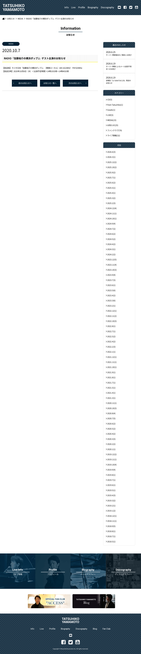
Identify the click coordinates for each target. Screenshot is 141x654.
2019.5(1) (111, 490)
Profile (81, 7)
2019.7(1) (111, 480)
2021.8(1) (111, 377)
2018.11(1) (112, 521)
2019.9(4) (111, 469)
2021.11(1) (112, 362)
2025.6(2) (111, 182)
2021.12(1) (112, 357)
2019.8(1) (111, 474)
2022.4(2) (111, 341)
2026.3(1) (111, 157)
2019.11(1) (112, 459)
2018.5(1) (111, 541)
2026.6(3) (111, 151)
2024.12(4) (112, 208)
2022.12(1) (112, 310)
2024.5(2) (111, 239)
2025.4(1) (111, 192)
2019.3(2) (111, 500)
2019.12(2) (112, 454)
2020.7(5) (111, 418)
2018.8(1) (111, 531)
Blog (95, 629)
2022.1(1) (111, 351)
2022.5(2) (111, 336)
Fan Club (106, 629)
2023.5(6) (111, 290)
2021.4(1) (111, 392)
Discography (107, 7)
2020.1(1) (111, 449)
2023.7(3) (111, 280)
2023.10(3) (112, 269)
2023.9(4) (111, 274)
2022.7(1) (111, 331)
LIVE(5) (110, 115)
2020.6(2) (111, 423)
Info (66, 7)
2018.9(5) (111, 526)
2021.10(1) (112, 367)
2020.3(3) (111, 439)
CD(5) (109, 99)
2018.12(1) (112, 515)
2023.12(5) (112, 259)
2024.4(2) (111, 244)
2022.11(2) (112, 316)
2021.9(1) (111, 372)
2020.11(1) (112, 403)
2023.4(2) (111, 295)
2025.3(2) (111, 198)
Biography (93, 7)
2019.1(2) (111, 510)
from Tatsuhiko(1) (115, 104)
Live (73, 7)
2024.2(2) (111, 254)
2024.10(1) (112, 218)
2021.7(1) (111, 382)
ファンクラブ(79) (114, 130)
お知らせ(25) (112, 125)
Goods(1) (111, 109)
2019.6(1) (111, 485)
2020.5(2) (111, 428)
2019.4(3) (111, 495)
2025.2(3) (111, 203)
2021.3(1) (111, 398)
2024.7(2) (111, 228)
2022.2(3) (111, 346)
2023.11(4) (112, 264)
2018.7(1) (111, 536)
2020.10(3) (112, 408)
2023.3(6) (111, 300)
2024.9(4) (111, 223)
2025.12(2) (112, 162)
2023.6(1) (111, 285)
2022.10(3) (112, 321)
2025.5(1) (111, 187)
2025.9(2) (111, 172)
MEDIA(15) (111, 120)
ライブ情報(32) (113, 135)
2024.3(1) (111, 249)
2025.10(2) (112, 167)
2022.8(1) (111, 326)
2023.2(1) (111, 305)
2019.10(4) (112, 464)
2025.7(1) (111, 177)
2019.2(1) (111, 505)
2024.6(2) (111, 233)
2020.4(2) (111, 433)
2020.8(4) (111, 413)
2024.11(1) (112, 213)
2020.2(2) (111, 444)
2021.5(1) (111, 387)
